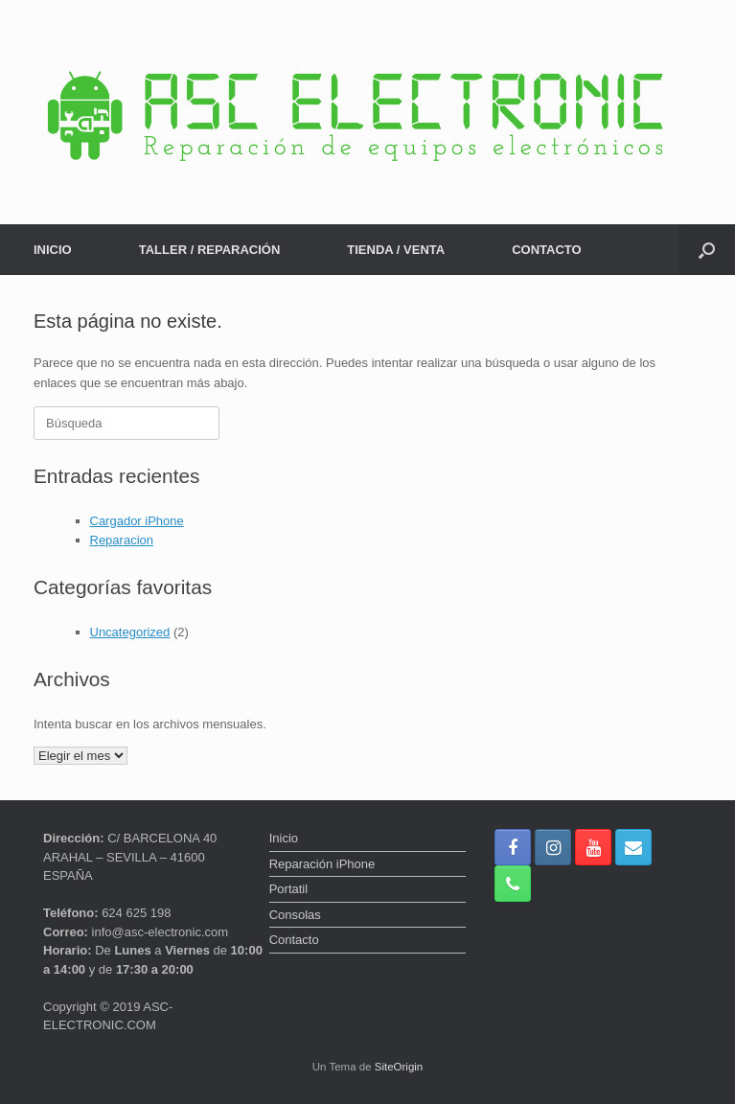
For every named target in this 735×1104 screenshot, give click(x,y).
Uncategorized (130, 632)
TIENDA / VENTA (396, 249)
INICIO (53, 249)
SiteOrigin (399, 1066)
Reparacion (122, 540)
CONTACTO (546, 249)
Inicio (283, 838)
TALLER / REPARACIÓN (210, 249)
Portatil (288, 889)
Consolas (295, 915)
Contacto (294, 939)
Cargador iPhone (137, 521)
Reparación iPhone (322, 864)
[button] (706, 249)
